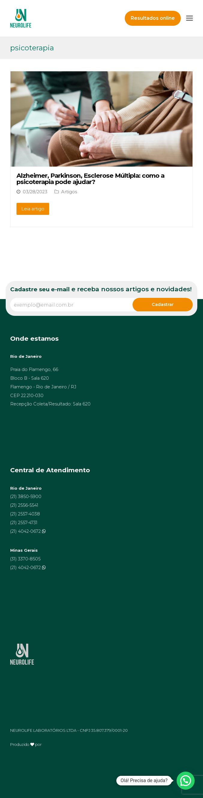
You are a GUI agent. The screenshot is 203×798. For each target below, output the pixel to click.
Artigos (69, 191)
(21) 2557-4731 (23, 522)
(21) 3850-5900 (25, 496)
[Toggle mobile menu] (189, 18)
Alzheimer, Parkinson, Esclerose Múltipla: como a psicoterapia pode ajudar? (90, 178)
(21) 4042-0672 (26, 531)
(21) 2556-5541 (24, 505)
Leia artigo (32, 209)
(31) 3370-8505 (25, 559)
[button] (186, 781)
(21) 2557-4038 (25, 514)
